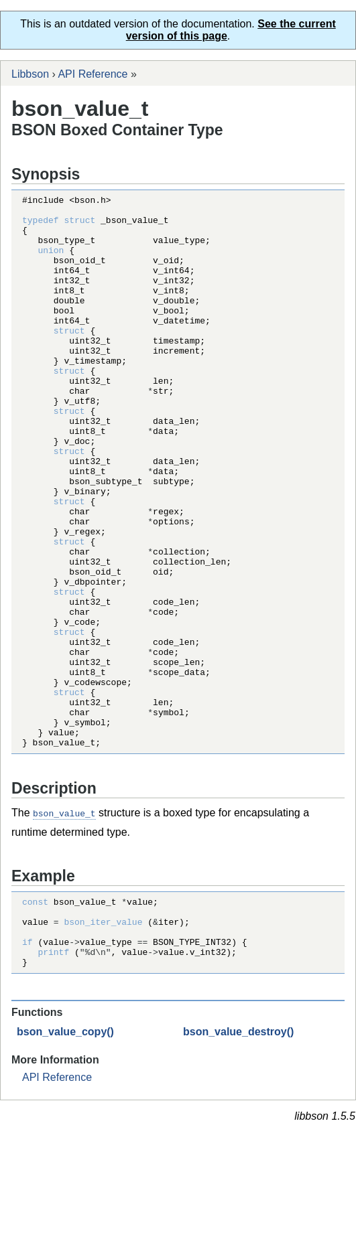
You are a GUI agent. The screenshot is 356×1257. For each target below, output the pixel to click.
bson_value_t (64, 923)
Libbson (30, 74)
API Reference (92, 74)
